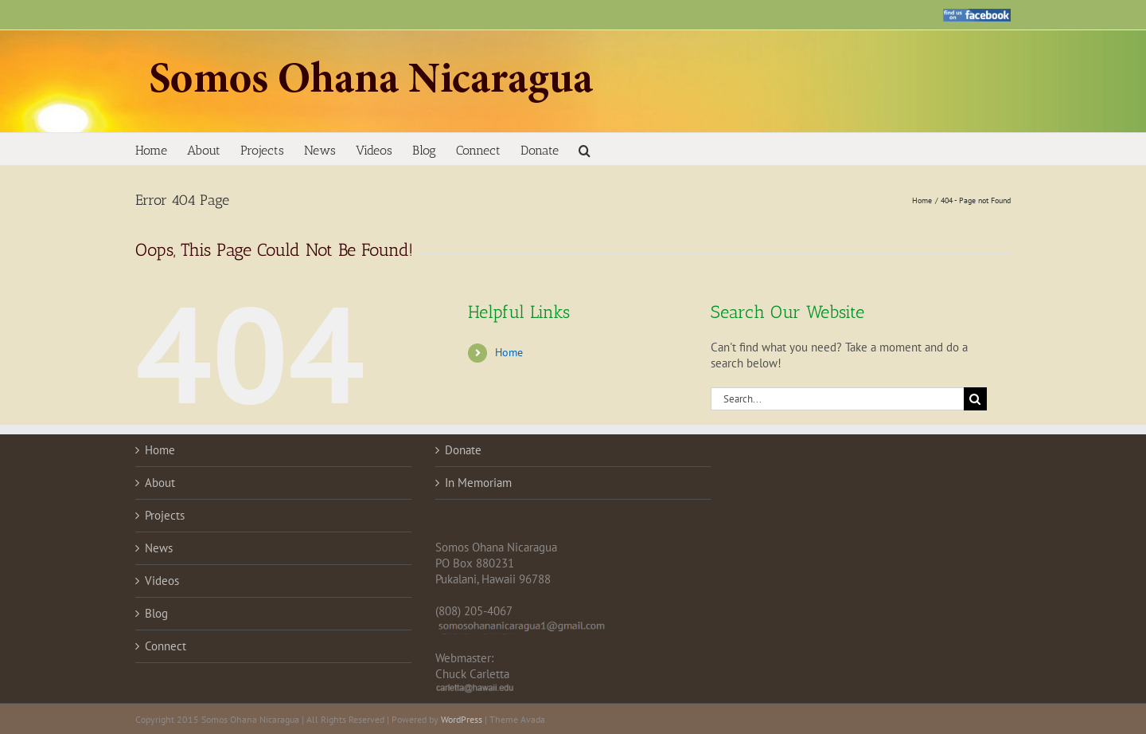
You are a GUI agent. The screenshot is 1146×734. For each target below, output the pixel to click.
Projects (165, 515)
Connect (165, 646)
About (160, 482)
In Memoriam (478, 482)
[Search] (975, 398)
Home (509, 352)
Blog (156, 613)
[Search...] (837, 398)
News (159, 547)
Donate (463, 449)
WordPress (461, 719)
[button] (585, 149)
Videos (162, 580)
